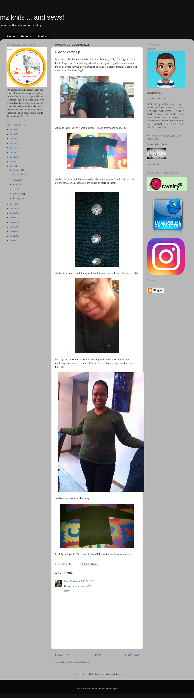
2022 (12, 129)
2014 (12, 157)
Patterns (26, 36)
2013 (12, 161)
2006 (12, 227)
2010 (12, 208)
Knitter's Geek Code (156, 98)
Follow (150, 280)
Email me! (152, 48)
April (16, 189)
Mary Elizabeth (72, 581)
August (17, 180)
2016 (12, 147)
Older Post (132, 655)
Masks (42, 36)
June (15, 184)
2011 (12, 204)
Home (11, 36)
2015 (12, 152)
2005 (12, 231)
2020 (12, 134)
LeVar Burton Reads (157, 144)
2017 (12, 143)
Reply (67, 590)
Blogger (114, 688)
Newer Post (62, 655)
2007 (12, 222)
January (17, 198)
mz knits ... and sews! (32, 17)
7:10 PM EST (87, 581)
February (17, 193)
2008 (12, 217)
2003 (12, 240)
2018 (12, 138)
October (17, 170)
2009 (12, 213)
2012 (12, 166)
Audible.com (153, 164)
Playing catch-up (20, 174)
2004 (12, 236)
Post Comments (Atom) (79, 662)
